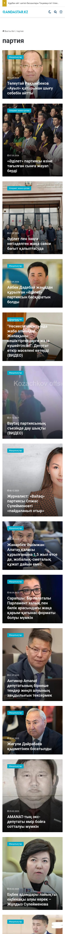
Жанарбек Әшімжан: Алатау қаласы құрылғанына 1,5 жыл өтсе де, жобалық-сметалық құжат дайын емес (32, 554)
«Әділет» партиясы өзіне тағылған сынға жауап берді (29, 166)
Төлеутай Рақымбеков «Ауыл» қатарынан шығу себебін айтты (30, 88)
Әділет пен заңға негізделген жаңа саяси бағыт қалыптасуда (29, 244)
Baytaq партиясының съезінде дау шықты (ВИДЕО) (26, 428)
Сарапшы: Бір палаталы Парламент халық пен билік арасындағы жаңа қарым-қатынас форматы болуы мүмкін (31, 608)
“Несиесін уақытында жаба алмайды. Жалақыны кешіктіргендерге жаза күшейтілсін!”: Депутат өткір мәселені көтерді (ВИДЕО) (28, 341)
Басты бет (8, 31)
